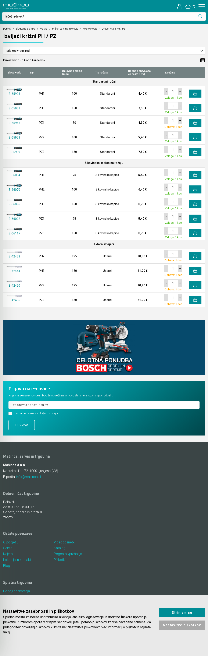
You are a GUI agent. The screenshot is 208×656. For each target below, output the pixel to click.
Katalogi (60, 548)
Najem (8, 554)
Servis (7, 548)
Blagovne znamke (25, 28)
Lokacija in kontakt (17, 560)
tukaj (6, 632)
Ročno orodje (90, 28)
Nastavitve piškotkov (182, 625)
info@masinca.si (28, 477)
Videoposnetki (64, 542)
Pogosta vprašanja (68, 554)
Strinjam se (182, 613)
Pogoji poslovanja (16, 591)
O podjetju (10, 542)
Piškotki (59, 560)
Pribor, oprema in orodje (65, 28)
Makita (43, 28)
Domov (7, 28)
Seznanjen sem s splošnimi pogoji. (37, 413)
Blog (6, 566)
